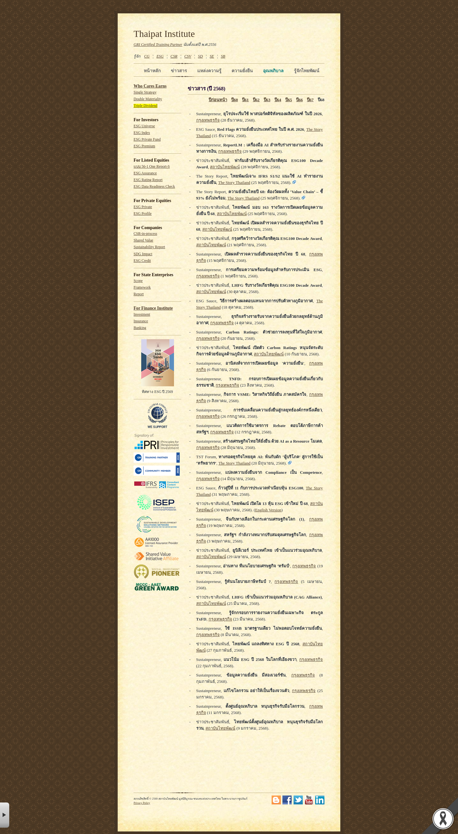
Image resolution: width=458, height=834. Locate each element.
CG (146, 56)
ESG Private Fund (147, 139)
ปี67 (310, 99)
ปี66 (299, 99)
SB (223, 56)
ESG (159, 56)
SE (212, 56)
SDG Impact (143, 254)
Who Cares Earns (150, 86)
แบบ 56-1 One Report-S (152, 167)
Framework (142, 287)
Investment (142, 314)
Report (139, 294)
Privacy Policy (142, 802)
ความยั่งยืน (242, 70)
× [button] (4, 815)
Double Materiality (148, 99)
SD (200, 56)
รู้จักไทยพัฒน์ (306, 70)
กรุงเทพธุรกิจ (208, 120)
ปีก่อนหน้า (218, 99)
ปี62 (256, 99)
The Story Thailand (234, 182)
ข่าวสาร (179, 70)
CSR (173, 56)
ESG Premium (144, 146)
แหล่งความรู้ (209, 70)
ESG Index (142, 133)
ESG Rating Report (148, 180)
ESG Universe (144, 126)
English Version (268, 510)
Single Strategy (145, 92)
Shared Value (143, 240)
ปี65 (288, 99)
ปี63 (267, 99)
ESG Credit (142, 261)
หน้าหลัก (152, 70)
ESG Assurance (145, 173)
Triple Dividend (145, 106)
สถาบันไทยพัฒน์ (225, 167)
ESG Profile (143, 214)
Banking (140, 328)
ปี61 (245, 99)
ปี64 (277, 99)
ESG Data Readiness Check (154, 187)
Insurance (141, 321)
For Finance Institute (153, 308)
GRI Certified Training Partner (158, 44)
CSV (187, 56)
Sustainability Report (149, 247)
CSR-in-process (145, 234)
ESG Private (143, 207)
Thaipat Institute (164, 34)
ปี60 (234, 99)
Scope (138, 281)
